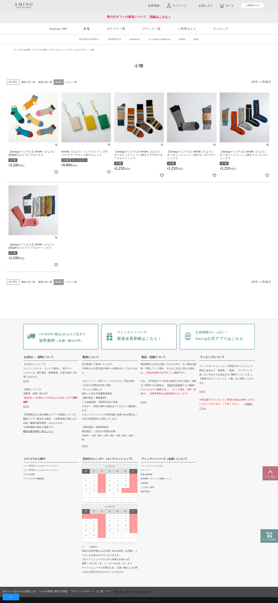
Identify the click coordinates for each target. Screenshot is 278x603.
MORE (26, 381)
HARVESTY (114, 39)
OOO (196, 39)
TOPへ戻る (270, 473)
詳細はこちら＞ (160, 17)
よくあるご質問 (147, 487)
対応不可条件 (175, 385)
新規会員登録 (146, 474)
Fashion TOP (58, 29)
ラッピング (221, 29)
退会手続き (145, 491)
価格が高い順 (45, 82)
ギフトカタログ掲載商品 (33, 478)
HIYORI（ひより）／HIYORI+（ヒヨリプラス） (68, 50)
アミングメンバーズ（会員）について (164, 459)
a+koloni (135, 39)
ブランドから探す (39, 50)
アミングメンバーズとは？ (152, 466)
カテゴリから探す (35, 459)
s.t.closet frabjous (159, 39)
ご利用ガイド (252, 5)
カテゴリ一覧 (116, 29)
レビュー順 (71, 82)
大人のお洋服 (24, 50)
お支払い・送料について (39, 357)
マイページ (145, 470)
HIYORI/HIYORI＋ (89, 39)
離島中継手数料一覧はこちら (38, 431)
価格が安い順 (28, 82)
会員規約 (144, 483)
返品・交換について (153, 357)
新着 (87, 29)
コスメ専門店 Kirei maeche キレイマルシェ (41, 470)
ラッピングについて (212, 357)
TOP (14, 50)
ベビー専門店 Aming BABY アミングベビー (41, 466)
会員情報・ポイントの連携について (156, 478)
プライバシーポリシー (82, 591)
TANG (182, 39)
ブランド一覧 (151, 29)
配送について (91, 357)
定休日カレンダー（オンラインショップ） (108, 459)
